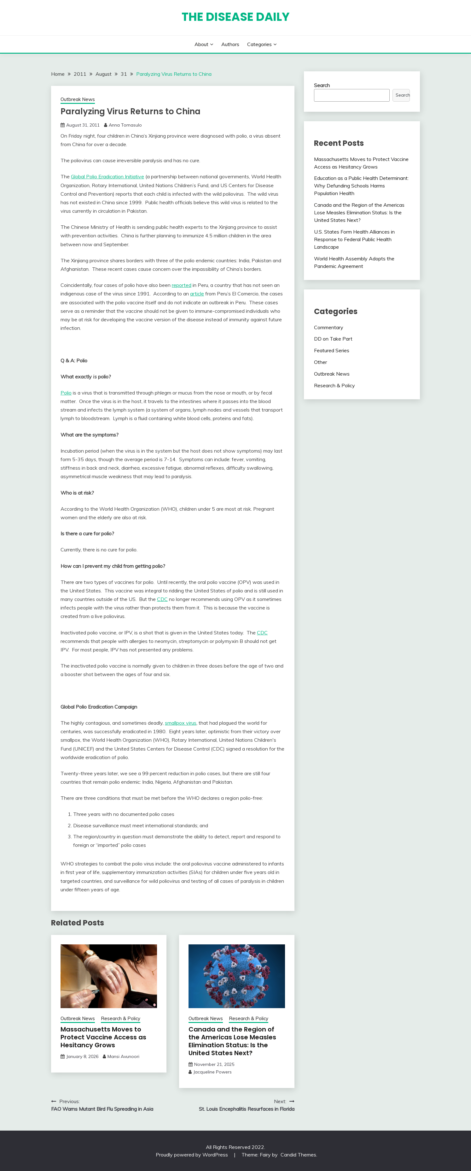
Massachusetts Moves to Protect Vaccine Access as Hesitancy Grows (103, 1037)
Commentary (328, 327)
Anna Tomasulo (125, 125)
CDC (162, 599)
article (197, 293)
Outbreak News (78, 99)
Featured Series (331, 350)
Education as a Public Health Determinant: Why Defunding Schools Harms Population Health (361, 185)
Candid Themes (298, 1154)
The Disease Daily (236, 17)
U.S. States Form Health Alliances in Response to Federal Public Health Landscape (354, 239)
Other (320, 362)
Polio (66, 392)
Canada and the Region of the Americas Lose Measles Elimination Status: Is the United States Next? (232, 1041)
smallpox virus (180, 723)
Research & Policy (120, 1018)
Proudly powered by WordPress (192, 1154)
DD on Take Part (333, 339)
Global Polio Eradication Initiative (107, 176)
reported (181, 285)
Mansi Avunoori (123, 1056)
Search (322, 85)
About (201, 44)
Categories (259, 44)
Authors (230, 44)
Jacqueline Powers (212, 1072)
